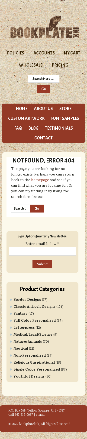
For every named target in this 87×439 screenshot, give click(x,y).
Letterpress (24, 328)
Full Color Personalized (34, 321)
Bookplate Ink (45, 27)
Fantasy (20, 314)
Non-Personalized (29, 356)
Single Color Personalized (36, 370)
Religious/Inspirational (34, 363)
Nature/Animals (27, 342)
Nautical (20, 349)
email (40, 415)
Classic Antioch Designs (34, 307)
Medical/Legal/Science (32, 335)
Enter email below (42, 244)
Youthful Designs (29, 377)
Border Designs (27, 300)
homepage (40, 180)
